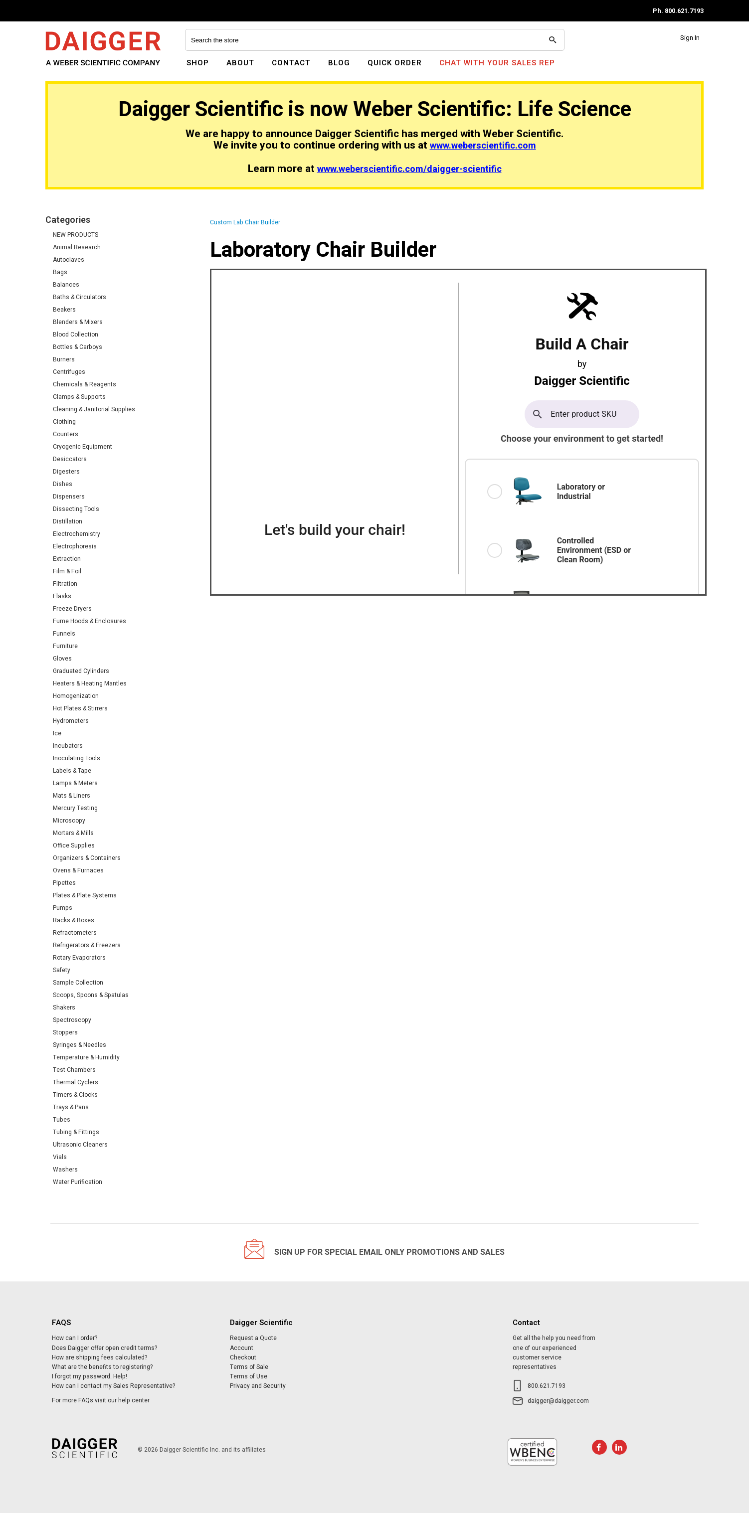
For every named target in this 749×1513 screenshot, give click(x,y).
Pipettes (64, 882)
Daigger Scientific (72, 69)
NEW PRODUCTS (75, 234)
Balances (66, 284)
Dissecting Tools (76, 508)
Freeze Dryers (72, 608)
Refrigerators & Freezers (87, 945)
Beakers (64, 309)
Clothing (64, 421)
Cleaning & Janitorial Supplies (94, 409)
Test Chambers (74, 1069)
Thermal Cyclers (75, 1082)
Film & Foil (67, 571)
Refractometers (75, 932)
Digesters (66, 471)
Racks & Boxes (73, 920)
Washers (65, 1169)
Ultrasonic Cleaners (80, 1144)
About (240, 62)
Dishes (62, 484)
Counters (65, 434)
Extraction (67, 558)
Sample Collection (78, 982)
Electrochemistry (76, 533)
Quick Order (395, 62)
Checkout (243, 1357)
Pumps (62, 907)
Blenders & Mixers (78, 322)
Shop (198, 62)
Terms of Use (248, 1376)
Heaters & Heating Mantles (90, 683)
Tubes (61, 1119)
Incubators (68, 745)
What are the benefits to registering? (102, 1366)
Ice (57, 733)
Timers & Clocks (75, 1094)
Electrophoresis (75, 546)
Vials (60, 1157)
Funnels (64, 633)
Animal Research (77, 247)
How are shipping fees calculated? (99, 1357)
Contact (291, 62)
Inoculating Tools (76, 758)
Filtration (65, 583)
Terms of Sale (249, 1366)
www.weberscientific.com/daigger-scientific (409, 169)
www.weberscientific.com (483, 146)
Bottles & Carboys (77, 346)
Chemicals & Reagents (84, 384)
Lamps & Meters (75, 783)
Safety (61, 970)
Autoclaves (68, 259)
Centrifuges (69, 371)
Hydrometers (71, 720)
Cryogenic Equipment (82, 446)
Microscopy (69, 820)
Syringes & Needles (79, 1044)
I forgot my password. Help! (89, 1376)
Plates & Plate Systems (85, 895)
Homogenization (76, 695)
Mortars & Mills (73, 833)
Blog (339, 62)
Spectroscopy (72, 1019)
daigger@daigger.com (558, 1400)
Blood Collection (75, 334)
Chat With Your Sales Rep (497, 62)
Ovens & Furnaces (78, 870)
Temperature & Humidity (86, 1057)
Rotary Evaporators (79, 957)
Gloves (62, 658)
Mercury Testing (75, 808)
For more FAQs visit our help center (101, 1400)
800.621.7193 (546, 1385)
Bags (60, 272)
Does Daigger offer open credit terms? (104, 1348)
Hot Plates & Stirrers (80, 708)
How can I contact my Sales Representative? (113, 1385)
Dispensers (69, 496)
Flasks (62, 596)
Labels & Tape (72, 770)
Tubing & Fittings (76, 1132)
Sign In (690, 37)
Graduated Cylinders (81, 671)
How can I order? (74, 1338)
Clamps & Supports (79, 396)
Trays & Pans (71, 1107)
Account (241, 1348)
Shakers (64, 1007)
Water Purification (77, 1181)
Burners (64, 359)
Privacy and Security (258, 1385)
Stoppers (65, 1032)
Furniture (65, 646)
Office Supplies (74, 845)
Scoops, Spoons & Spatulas (91, 995)
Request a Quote (253, 1338)
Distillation (67, 521)
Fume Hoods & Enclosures (89, 621)
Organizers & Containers (87, 857)
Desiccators (70, 459)
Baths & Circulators (79, 297)
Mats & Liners (71, 795)
